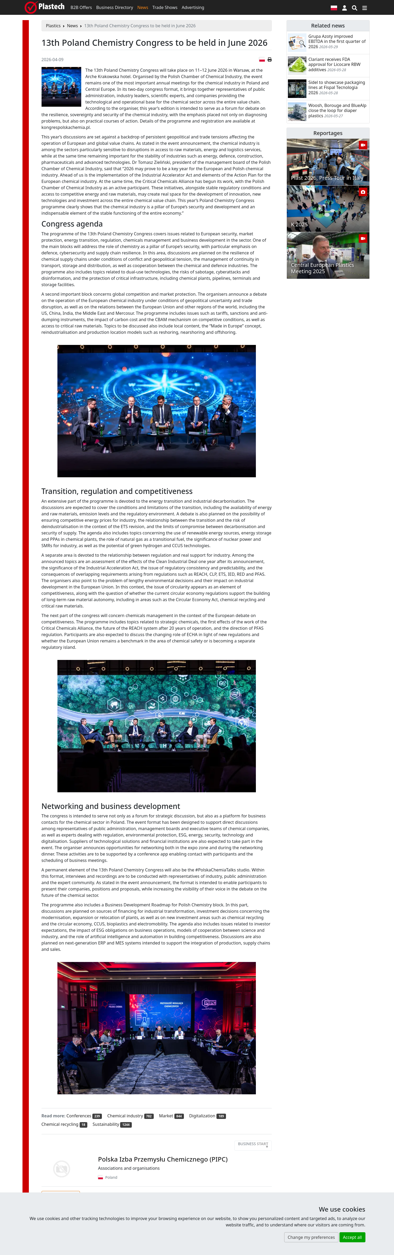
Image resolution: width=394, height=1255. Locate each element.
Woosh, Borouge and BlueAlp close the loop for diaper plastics (337, 110)
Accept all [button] (352, 1237)
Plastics (53, 26)
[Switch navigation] (365, 7)
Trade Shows (165, 7)
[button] (344, 7)
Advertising (193, 7)
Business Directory (114, 7)
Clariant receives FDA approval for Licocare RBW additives (335, 64)
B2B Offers (81, 7)
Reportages (328, 133)
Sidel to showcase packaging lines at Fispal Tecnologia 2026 (337, 87)
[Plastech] (44, 7)
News (142, 7)
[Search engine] (355, 7)
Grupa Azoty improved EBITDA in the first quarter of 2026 (337, 41)
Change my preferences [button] (311, 1237)
